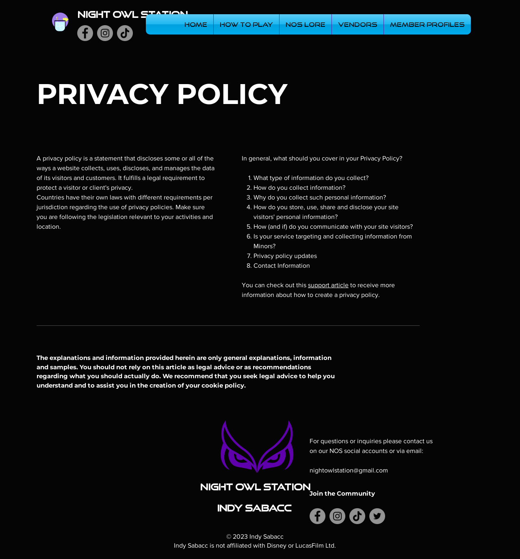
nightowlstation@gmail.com (349, 470)
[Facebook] (85, 33)
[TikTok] (125, 33)
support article (328, 285)
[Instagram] (105, 33)
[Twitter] (377, 516)
